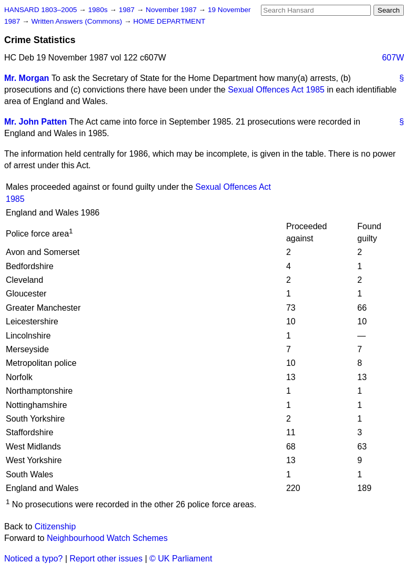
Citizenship (55, 526)
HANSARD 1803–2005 (40, 10)
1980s (98, 10)
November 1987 (172, 10)
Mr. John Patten (35, 121)
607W (393, 57)
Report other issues (106, 558)
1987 (128, 10)
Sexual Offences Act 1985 (276, 89)
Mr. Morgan (26, 78)
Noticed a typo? (33, 558)
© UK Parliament (180, 558)
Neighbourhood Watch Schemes (107, 538)
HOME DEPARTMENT (169, 21)
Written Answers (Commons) (77, 21)
